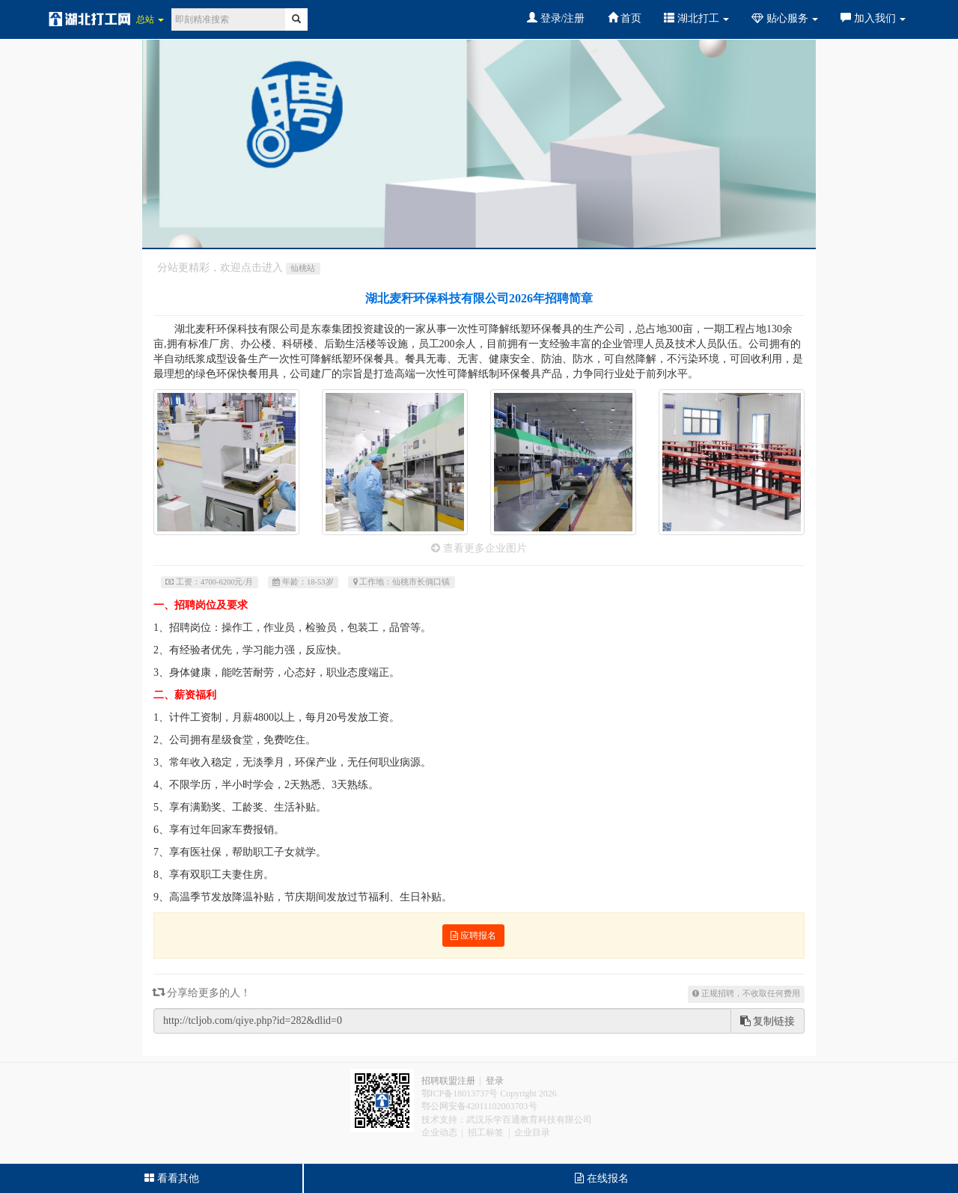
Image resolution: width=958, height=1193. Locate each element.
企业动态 (439, 1132)
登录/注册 (556, 18)
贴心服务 (784, 18)
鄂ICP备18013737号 (459, 1093)
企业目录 (532, 1132)
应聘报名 (473, 935)
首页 (625, 18)
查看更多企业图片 (479, 548)
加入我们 (873, 18)
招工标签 (486, 1132)
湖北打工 (696, 18)
